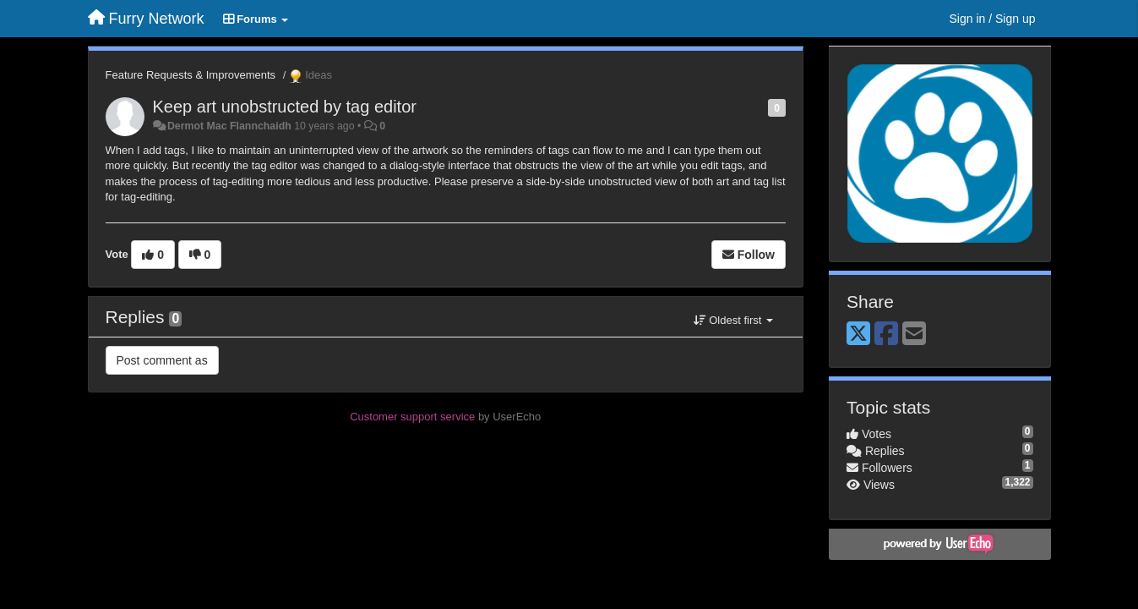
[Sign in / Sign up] (993, 18)
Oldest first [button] (733, 320)
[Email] (914, 334)
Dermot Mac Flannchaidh (229, 126)
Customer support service (412, 416)
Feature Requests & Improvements (191, 75)
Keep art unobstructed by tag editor (285, 106)
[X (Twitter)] (858, 334)
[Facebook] (886, 334)
